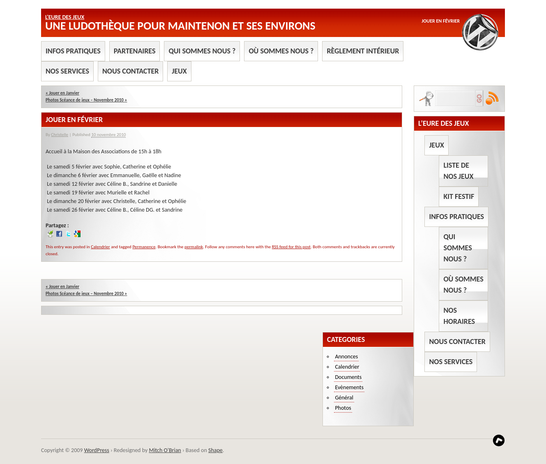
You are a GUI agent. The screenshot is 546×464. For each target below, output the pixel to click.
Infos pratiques (73, 50)
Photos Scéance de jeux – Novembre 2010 (86, 100)
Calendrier (100, 246)
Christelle (59, 134)
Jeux (179, 71)
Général (344, 397)
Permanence (143, 246)
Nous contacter (130, 71)
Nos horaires (459, 316)
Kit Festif (458, 196)
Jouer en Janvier (62, 93)
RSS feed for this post (291, 246)
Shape (215, 450)
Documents (348, 377)
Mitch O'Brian (165, 450)
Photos (343, 407)
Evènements (349, 387)
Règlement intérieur (363, 50)
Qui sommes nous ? (201, 50)
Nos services (67, 71)
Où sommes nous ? (281, 50)
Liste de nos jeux (458, 171)
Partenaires (135, 50)
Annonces (346, 356)
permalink (193, 246)
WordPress (96, 450)
